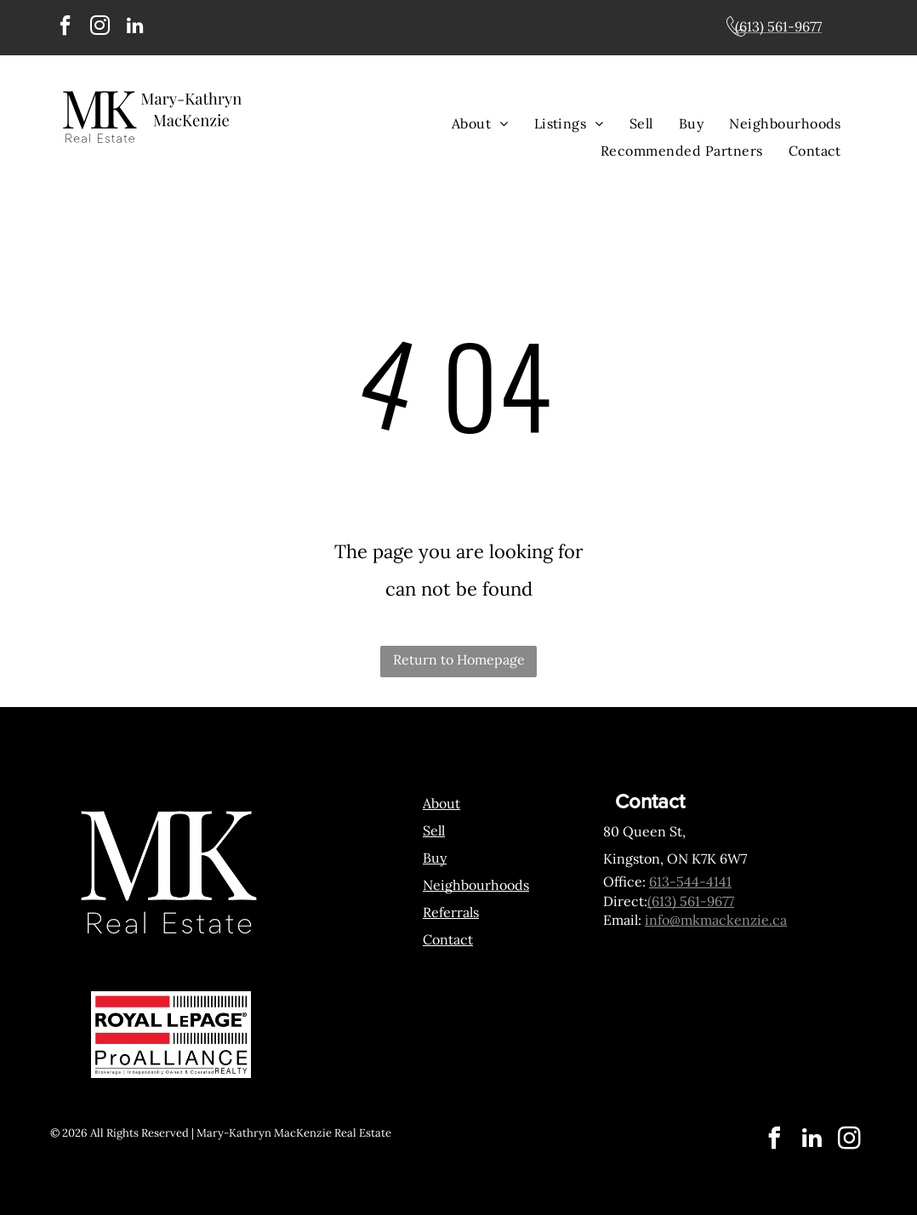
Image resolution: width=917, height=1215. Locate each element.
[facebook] (64, 27)
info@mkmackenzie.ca (716, 919)
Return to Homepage (459, 659)
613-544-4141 (690, 881)
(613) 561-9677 (690, 901)
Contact (448, 939)
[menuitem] (480, 123)
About (441, 803)
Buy (435, 857)
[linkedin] (134, 27)
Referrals (451, 912)
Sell (434, 830)
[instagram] (99, 27)
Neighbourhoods (476, 884)
